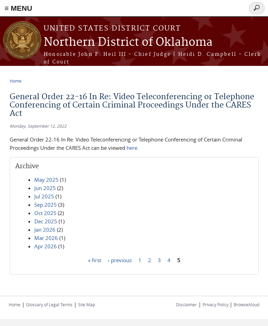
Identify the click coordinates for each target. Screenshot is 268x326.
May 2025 (46, 179)
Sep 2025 (45, 204)
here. (133, 147)
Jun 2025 (45, 188)
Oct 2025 (45, 212)
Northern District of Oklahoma (128, 42)
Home (15, 81)
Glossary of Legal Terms (49, 304)
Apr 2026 (45, 246)
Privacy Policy (216, 304)
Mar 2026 (46, 237)
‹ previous (120, 259)
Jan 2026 (44, 229)
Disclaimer (186, 304)
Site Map (86, 304)
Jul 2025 (44, 196)
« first (94, 259)
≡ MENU (18, 8)
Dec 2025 (45, 221)
